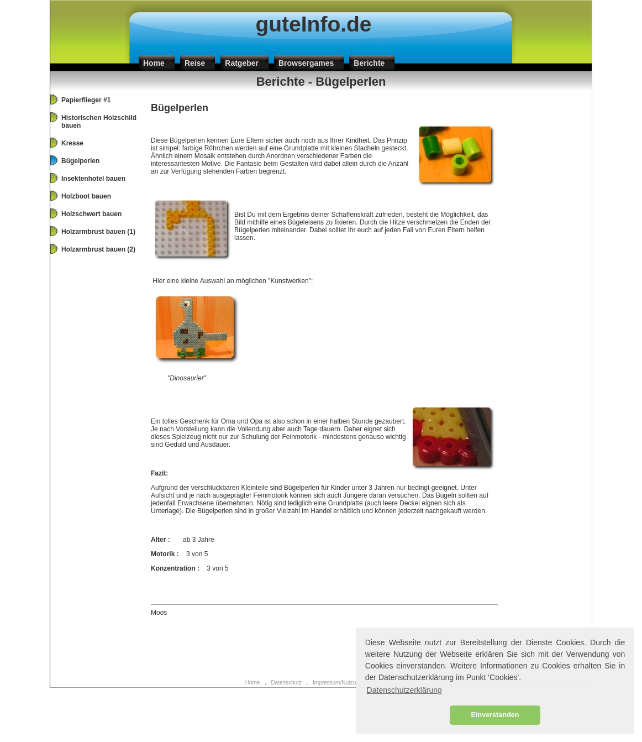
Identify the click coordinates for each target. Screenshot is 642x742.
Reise (195, 63)
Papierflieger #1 (85, 100)
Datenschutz (286, 683)
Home (154, 63)
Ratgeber (242, 63)
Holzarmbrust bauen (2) (98, 249)
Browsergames (306, 63)
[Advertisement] (321, 650)
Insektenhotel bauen (93, 178)
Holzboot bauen (86, 196)
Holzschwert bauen (91, 214)
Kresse (72, 143)
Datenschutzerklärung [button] (404, 690)
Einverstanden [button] (495, 715)
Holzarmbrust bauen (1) (98, 232)
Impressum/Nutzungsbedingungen (355, 683)
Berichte (369, 63)
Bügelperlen (80, 161)
